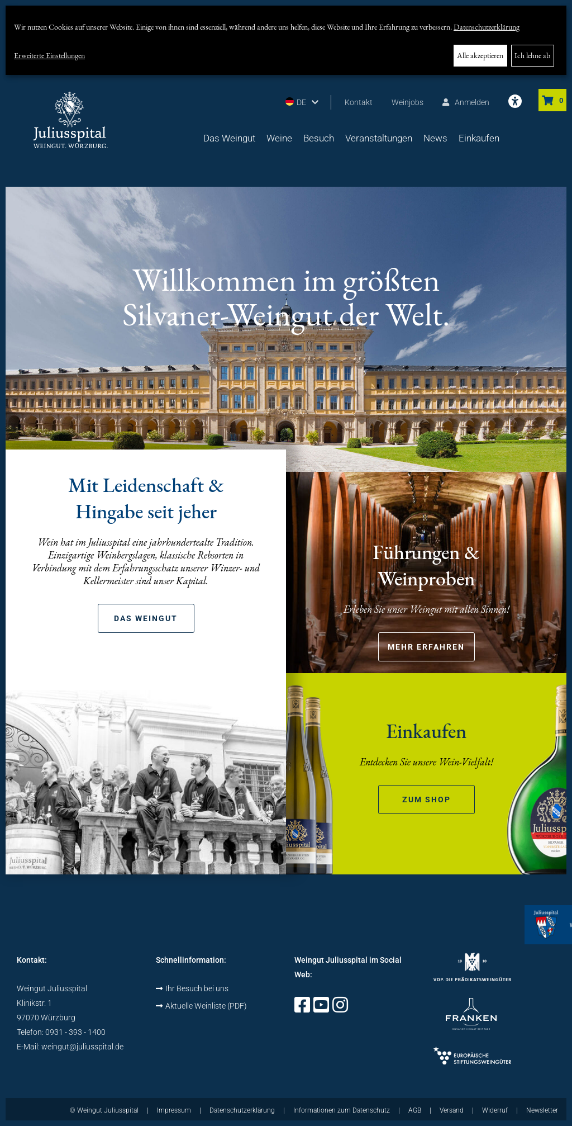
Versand (452, 1110)
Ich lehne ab (532, 55)
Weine (279, 138)
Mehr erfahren (426, 646)
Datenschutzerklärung (486, 27)
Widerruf (495, 1110)
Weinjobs (407, 102)
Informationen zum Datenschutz (341, 1110)
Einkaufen (479, 138)
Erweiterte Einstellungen (49, 55)
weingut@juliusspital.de (82, 1046)
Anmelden (465, 102)
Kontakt (359, 102)
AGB (414, 1110)
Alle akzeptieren (480, 55)
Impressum (174, 1110)
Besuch (318, 138)
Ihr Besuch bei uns (192, 988)
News (435, 138)
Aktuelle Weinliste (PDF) (201, 1005)
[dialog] (286, 40)
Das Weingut (229, 138)
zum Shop (426, 799)
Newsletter (542, 1110)
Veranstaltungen (378, 138)
